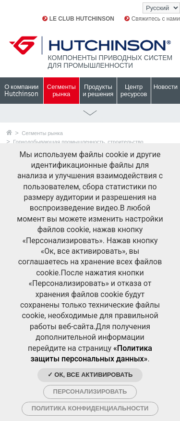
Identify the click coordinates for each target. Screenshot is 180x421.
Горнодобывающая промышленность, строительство (78, 142)
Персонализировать (90, 391)
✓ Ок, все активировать (90, 374)
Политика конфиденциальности (90, 408)
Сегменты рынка (42, 133)
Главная (9, 132)
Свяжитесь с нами (152, 18)
